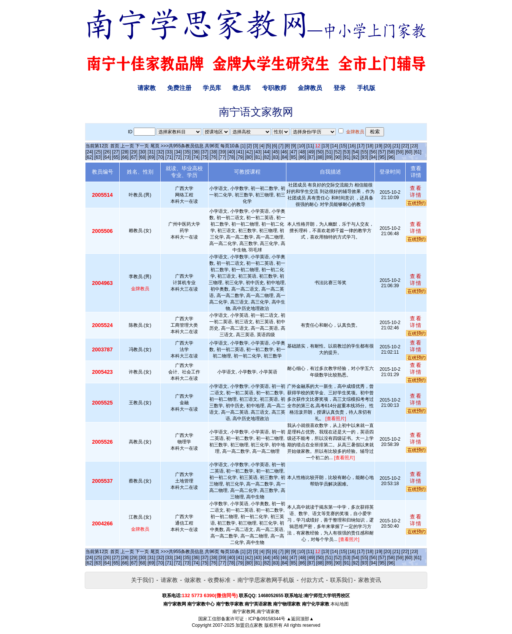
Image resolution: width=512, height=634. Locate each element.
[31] (151, 152)
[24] (89, 152)
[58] (391, 152)
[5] (268, 146)
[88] (320, 157)
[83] (276, 157)
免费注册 (179, 88)
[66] (124, 157)
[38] (213, 152)
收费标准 (219, 580)
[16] (352, 146)
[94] (373, 157)
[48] (302, 152)
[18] (369, 146)
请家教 (146, 88)
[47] (293, 152)
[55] (364, 152)
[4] (261, 146)
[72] (178, 157)
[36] (195, 152)
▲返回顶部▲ (300, 618)
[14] (334, 146)
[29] (133, 152)
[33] (169, 152)
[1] (242, 146)
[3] (255, 146)
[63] (98, 157)
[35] (187, 152)
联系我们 (341, 580)
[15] (343, 146)
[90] (337, 157)
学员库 (212, 88)
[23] (414, 146)
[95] (382, 157)
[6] (274, 146)
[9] (293, 146)
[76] (213, 157)
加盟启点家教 (249, 625)
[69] (151, 157)
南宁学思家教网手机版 (265, 580)
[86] (302, 157)
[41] (240, 152)
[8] (287, 146)
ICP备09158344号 (266, 618)
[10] (301, 146)
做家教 (192, 580)
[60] (408, 152)
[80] (249, 157)
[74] (195, 157)
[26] (107, 152)
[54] (355, 152)
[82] (266, 157)
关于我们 (142, 580)
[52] (337, 152)
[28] (124, 152)
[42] (249, 152)
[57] (382, 152)
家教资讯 (369, 580)
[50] (320, 152)
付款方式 (312, 580)
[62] (89, 157)
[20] (387, 146)
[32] (160, 152)
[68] (142, 157)
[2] (249, 146)
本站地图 (339, 604)
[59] (400, 152)
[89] (329, 157)
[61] (417, 152)
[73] (187, 157)
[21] (396, 146)
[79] (240, 157)
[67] (133, 157)
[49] (311, 152)
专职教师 (274, 88)
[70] (160, 157)
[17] (361, 146)
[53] (346, 152)
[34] (178, 152)
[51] (329, 152)
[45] (276, 152)
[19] (378, 146)
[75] (205, 157)
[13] (325, 146)
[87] (311, 157)
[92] (355, 157)
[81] (258, 157)
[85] (293, 157)
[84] (284, 157)
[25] (98, 152)
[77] (222, 157)
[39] (222, 152)
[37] (205, 152)
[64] (107, 157)
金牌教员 (310, 88)
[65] (116, 157)
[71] (169, 157)
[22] (405, 146)
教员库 (241, 88)
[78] (231, 157)
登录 (339, 88)
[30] (142, 152)
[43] (258, 152)
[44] (266, 152)
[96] (391, 157)
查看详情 (416, 191)
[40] (231, 152)
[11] (310, 146)
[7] (280, 146)
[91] (346, 157)
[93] (364, 157)
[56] (373, 152)
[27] (116, 152)
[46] (284, 152)
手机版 (366, 88)
